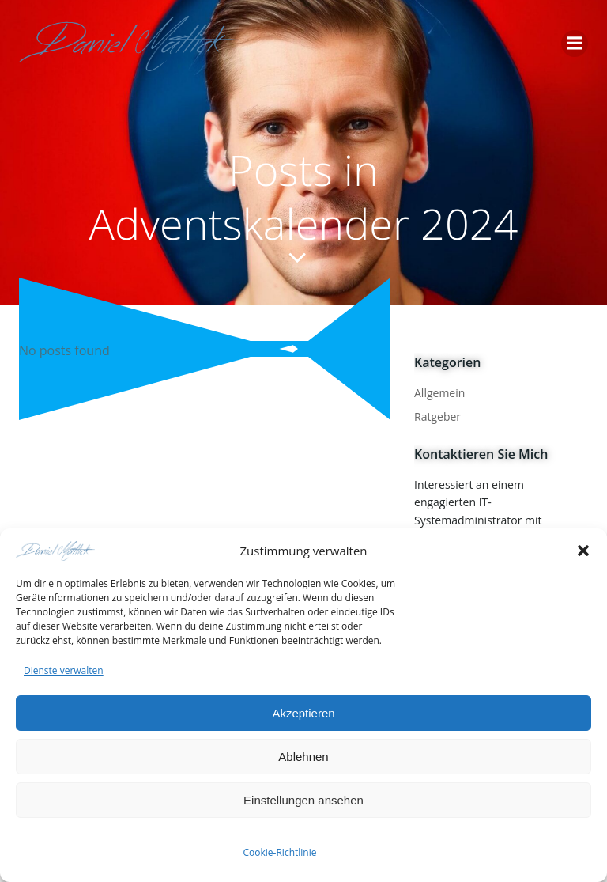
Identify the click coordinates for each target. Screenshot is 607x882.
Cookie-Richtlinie (280, 855)
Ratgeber (437, 416)
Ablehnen (303, 759)
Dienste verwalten (64, 672)
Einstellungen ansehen (303, 802)
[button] (583, 553)
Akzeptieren (303, 715)
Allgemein (439, 392)
